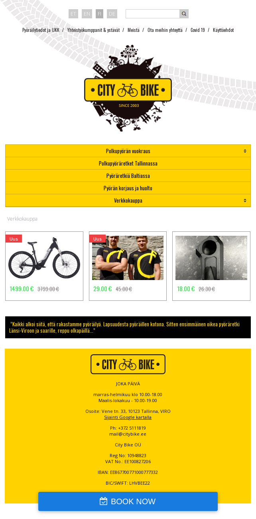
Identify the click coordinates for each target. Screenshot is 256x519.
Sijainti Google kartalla (128, 417)
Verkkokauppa (128, 200)
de (112, 13)
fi (99, 13)
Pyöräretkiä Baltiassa (128, 176)
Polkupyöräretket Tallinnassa (128, 163)
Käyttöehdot (223, 30)
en (87, 13)
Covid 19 (198, 30)
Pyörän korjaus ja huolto (128, 188)
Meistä (134, 30)
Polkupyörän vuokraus (128, 151)
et (73, 13)
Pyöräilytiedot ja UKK (40, 30)
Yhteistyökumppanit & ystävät (93, 30)
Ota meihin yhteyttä (165, 30)
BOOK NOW (133, 501)
